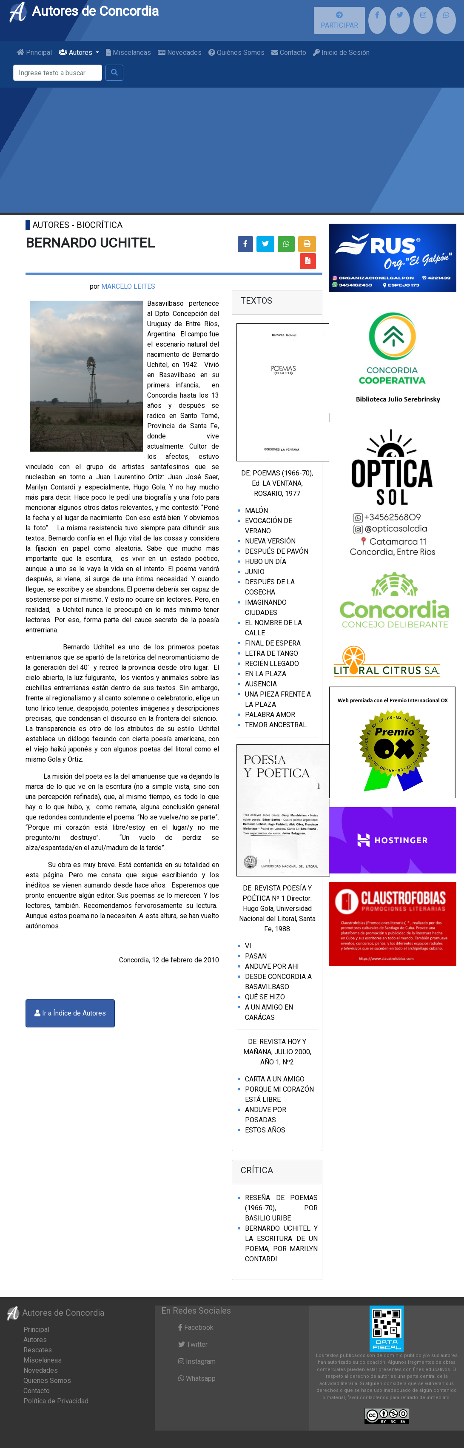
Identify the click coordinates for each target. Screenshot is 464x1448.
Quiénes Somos (236, 52)
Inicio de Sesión (341, 52)
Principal (34, 52)
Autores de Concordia (83, 11)
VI (248, 946)
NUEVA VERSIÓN (270, 541)
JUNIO (255, 572)
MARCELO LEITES (128, 286)
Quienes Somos (47, 1381)
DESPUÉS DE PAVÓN (276, 551)
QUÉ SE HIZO (265, 997)
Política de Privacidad (55, 1401)
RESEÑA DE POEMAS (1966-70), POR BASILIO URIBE (281, 1208)
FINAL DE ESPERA (273, 643)
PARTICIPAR (339, 20)
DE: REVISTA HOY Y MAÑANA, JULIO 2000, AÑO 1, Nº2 (277, 1052)
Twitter (193, 1344)
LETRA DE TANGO (271, 653)
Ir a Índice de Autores (70, 1013)
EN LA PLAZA (265, 674)
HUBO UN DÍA (265, 562)
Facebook (195, 1327)
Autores (35, 1340)
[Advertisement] (232, 151)
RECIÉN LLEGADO (272, 664)
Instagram (197, 1361)
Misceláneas (128, 52)
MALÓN (256, 510)
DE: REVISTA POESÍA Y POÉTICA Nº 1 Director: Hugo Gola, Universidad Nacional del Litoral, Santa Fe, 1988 (277, 908)
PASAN (256, 956)
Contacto (288, 52)
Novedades (180, 52)
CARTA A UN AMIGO (275, 1079)
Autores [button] (76, 52)
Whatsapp (197, 1378)
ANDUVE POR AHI (272, 966)
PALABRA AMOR (270, 715)
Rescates (37, 1350)
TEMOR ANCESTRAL (276, 725)
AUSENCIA (261, 684)
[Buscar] (57, 73)
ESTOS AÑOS (265, 1130)
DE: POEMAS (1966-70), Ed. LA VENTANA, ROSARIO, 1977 (277, 483)
